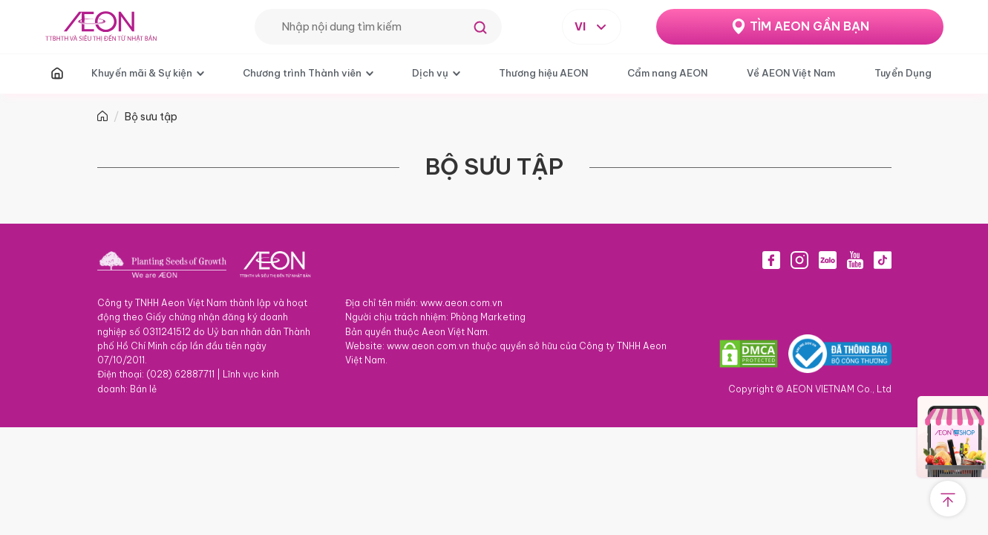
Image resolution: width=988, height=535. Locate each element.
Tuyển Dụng (903, 73)
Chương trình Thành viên (302, 73)
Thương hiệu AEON (543, 73)
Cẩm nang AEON (667, 73)
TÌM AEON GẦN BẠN (809, 26)
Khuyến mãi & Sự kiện (141, 73)
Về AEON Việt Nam (791, 73)
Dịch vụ (430, 73)
